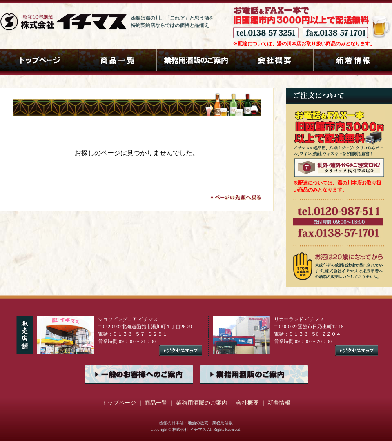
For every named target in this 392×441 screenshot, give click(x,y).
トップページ (39, 60)
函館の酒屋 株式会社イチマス (63, 21)
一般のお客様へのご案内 (139, 374)
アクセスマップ (180, 350)
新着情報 (353, 60)
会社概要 (274, 60)
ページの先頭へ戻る (235, 197)
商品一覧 (117, 60)
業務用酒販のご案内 (196, 60)
